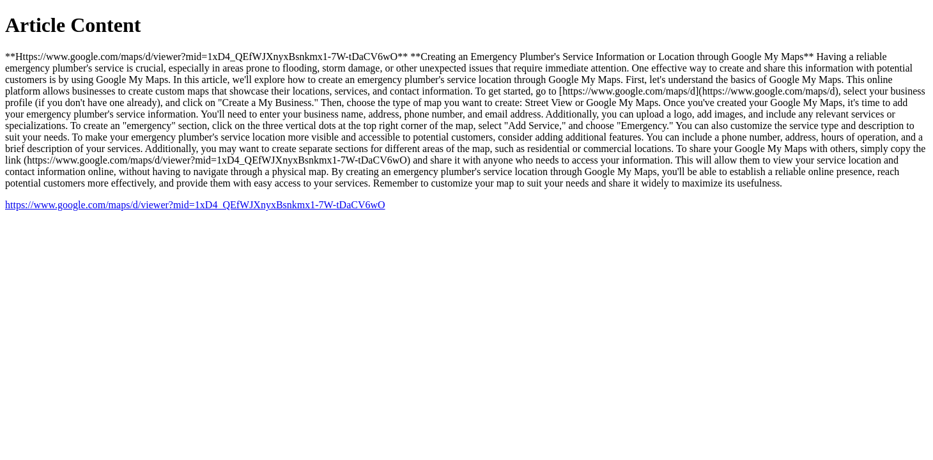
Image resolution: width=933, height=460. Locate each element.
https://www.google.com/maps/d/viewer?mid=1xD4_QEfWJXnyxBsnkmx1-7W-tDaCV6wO (195, 204)
